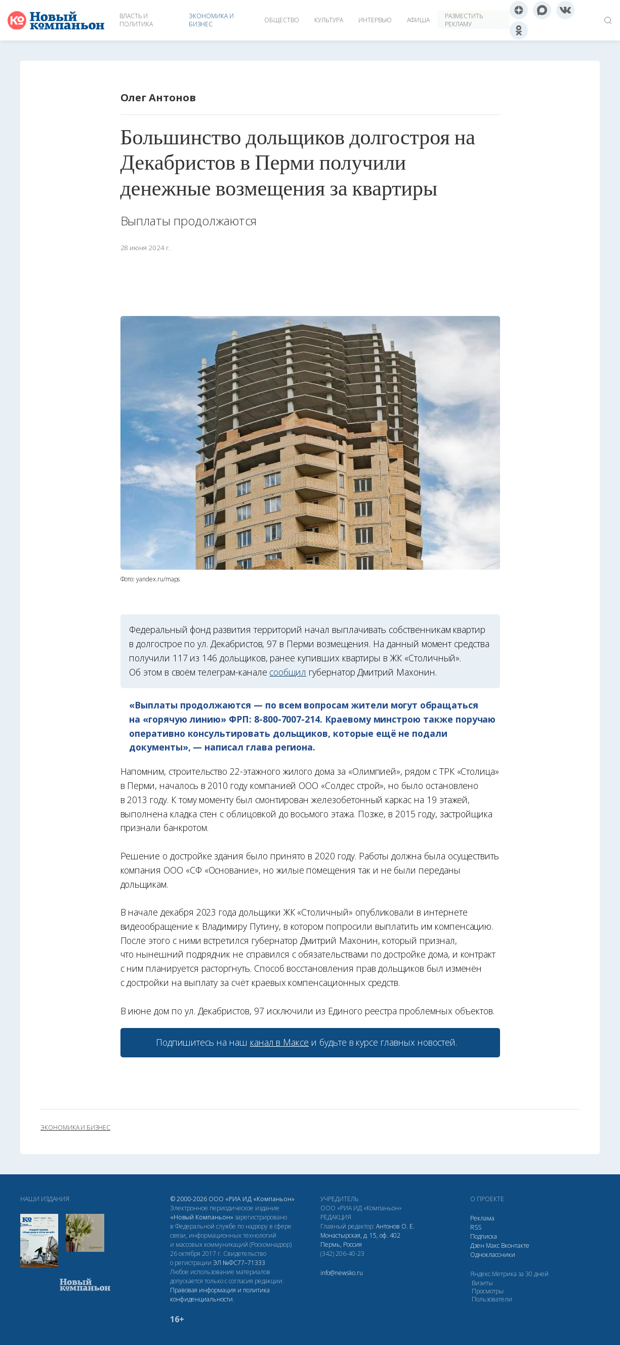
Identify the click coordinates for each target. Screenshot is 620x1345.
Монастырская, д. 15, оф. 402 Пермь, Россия (360, 1240)
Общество (281, 20)
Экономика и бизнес (211, 20)
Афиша (418, 20)
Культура (328, 20)
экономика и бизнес (75, 1128)
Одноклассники (492, 1254)
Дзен (477, 1245)
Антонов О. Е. (395, 1226)
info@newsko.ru (341, 1273)
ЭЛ (239, 1262)
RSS (475, 1227)
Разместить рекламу (464, 20)
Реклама (482, 1218)
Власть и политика (136, 20)
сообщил (287, 672)
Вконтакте (515, 1245)
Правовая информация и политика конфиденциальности (220, 1294)
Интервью (375, 20)
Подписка (483, 1236)
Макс (493, 1245)
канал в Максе (279, 1042)
